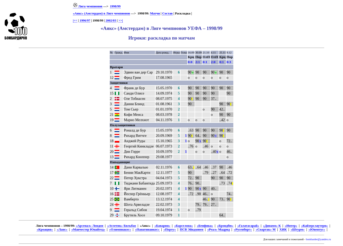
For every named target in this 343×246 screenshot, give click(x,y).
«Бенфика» (205, 226)
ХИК (283, 229)
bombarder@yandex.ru (318, 239)
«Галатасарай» (248, 226)
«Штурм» (297, 229)
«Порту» (169, 229)
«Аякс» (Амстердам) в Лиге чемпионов (101, 13)
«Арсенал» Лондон (89, 226)
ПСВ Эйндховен (191, 229)
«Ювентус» (317, 229)
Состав (167, 13)
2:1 (197, 62)
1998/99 (115, 6)
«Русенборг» (243, 229)
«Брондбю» (225, 226)
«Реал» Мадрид (218, 229)
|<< (75, 20)
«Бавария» (162, 226)
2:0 (213, 62)
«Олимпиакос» (120, 229)
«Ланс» (62, 229)
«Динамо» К (272, 226)
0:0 (190, 62)
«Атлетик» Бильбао (121, 226)
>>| (121, 20)
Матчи (155, 13)
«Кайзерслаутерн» (314, 226)
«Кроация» (45, 229)
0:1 (205, 62)
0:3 (229, 62)
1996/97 (85, 20)
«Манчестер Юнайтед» (88, 229)
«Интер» (291, 226)
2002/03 (111, 20)
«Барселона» (183, 226)
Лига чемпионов (88, 6)
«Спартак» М (265, 229)
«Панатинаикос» (147, 229)
